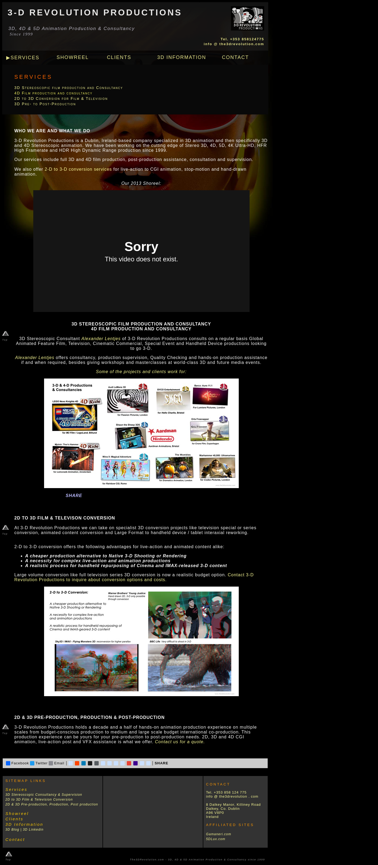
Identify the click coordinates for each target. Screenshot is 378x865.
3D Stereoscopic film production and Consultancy (68, 87)
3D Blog (12, 829)
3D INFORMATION (181, 57)
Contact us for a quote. (180, 741)
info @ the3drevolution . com (232, 796)
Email (56, 763)
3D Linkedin (33, 829)
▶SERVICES (22, 57)
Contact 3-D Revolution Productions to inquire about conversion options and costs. (134, 577)
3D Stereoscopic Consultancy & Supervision (43, 795)
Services (16, 789)
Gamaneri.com (218, 834)
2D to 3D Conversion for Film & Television (61, 98)
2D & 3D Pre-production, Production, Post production (51, 804)
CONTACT (235, 57)
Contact (15, 839)
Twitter (39, 763)
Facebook (17, 763)
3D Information (24, 824)
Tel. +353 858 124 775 (226, 792)
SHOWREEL (73, 57)
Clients (14, 819)
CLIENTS (119, 57)
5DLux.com (216, 839)
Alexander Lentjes (101, 338)
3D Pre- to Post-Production (45, 104)
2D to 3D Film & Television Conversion (39, 799)
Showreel (17, 813)
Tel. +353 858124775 (242, 39)
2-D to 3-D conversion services (78, 169)
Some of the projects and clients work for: (141, 371)
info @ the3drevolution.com (234, 44)
